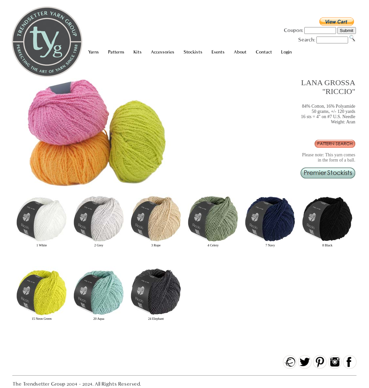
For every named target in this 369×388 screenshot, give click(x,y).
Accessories (162, 52)
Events (218, 52)
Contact (264, 52)
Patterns (116, 52)
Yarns (93, 52)
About (240, 52)
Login (286, 52)
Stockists (193, 52)
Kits (138, 52)
